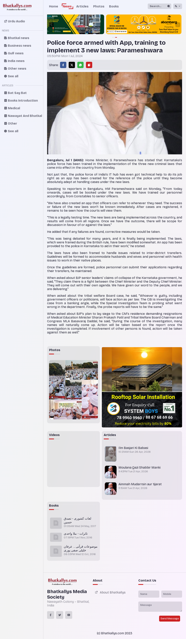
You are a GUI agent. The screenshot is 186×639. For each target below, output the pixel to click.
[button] (51, 24)
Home (53, 6)
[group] (114, 25)
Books (114, 6)
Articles (82, 6)
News (67, 6)
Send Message (169, 618)
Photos (98, 6)
